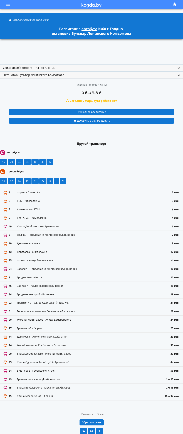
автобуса (89, 28)
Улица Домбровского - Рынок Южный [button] (29, 68)
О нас (100, 414)
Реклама (87, 414)
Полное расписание (92, 112)
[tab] (91, 68)
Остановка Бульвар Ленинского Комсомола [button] (33, 75)
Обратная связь (92, 422)
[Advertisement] (91, 50)
